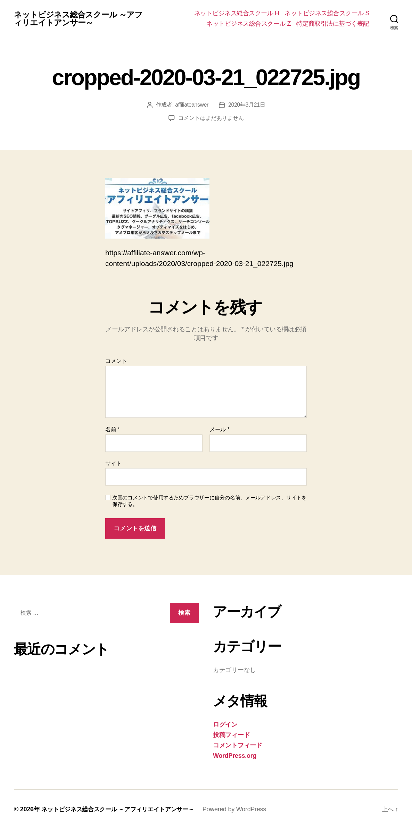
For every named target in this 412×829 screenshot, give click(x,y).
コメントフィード (237, 745)
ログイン (225, 724)
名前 (112, 429)
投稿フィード (231, 734)
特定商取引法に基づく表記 (332, 23)
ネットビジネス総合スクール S (327, 13)
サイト (113, 463)
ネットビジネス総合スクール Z (248, 23)
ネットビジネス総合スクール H (236, 13)
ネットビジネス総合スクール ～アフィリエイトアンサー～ (81, 18)
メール (219, 429)
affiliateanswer (192, 105)
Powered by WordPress (243, 809)
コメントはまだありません (211, 118)
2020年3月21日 (247, 105)
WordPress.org (234, 755)
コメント (116, 361)
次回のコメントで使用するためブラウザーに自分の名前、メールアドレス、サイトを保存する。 (209, 501)
